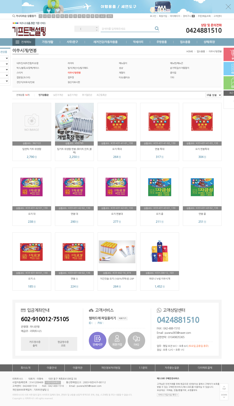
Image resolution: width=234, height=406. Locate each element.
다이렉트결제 (205, 367)
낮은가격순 (58, 95)
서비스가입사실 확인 (168, 395)
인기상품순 (44, 95)
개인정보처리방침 (110, 367)
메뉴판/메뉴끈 (176, 63)
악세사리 (138, 41)
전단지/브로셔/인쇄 (25, 82)
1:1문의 (143, 367)
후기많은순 (87, 95)
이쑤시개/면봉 (215, 51)
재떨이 (122, 73)
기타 (172, 77)
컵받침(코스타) (23, 77)
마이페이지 (175, 16)
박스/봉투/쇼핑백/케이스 (28, 68)
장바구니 (189, 16)
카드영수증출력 (34, 344)
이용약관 (77, 367)
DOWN (224, 395)
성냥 (121, 68)
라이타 (71, 63)
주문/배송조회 (204, 16)
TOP (224, 389)
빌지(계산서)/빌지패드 (78, 68)
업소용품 (185, 41)
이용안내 (51, 367)
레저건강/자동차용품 (105, 41)
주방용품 (161, 41)
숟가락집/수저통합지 (179, 68)
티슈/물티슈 (124, 77)
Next (96, 30)
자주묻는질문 (172, 367)
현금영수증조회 (63, 344)
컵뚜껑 (71, 77)
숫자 (110, 16)
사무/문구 (72, 41)
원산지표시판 (74, 82)
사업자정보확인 (53, 382)
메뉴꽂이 (123, 63)
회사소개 (25, 367)
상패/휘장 (209, 41)
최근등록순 (101, 95)
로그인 (153, 16)
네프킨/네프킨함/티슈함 (27, 63)
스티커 (20, 73)
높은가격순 (73, 95)
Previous (96, 27)
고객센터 (217, 16)
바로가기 (122, 318)
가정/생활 (47, 41)
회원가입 (163, 16)
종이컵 (173, 73)
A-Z (102, 16)
